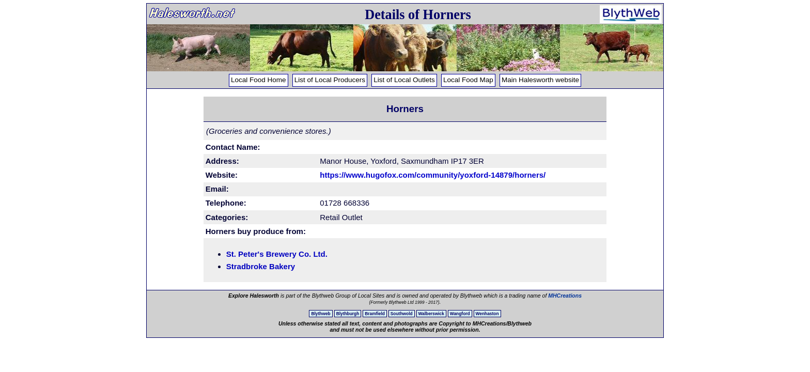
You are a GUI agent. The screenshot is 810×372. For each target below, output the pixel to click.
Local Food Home (258, 80)
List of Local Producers (329, 80)
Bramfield (375, 313)
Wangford (460, 313)
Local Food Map (468, 80)
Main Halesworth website (540, 80)
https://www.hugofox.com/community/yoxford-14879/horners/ (433, 175)
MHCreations (565, 295)
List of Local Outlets (404, 80)
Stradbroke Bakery (260, 266)
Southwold (402, 313)
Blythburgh (348, 313)
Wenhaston (487, 313)
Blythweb (320, 313)
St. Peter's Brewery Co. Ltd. (277, 254)
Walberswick (431, 313)
